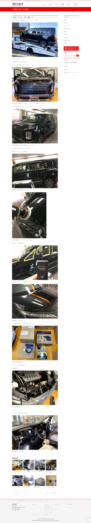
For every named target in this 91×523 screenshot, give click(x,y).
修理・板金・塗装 (48, 507)
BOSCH (66, 66)
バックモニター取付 (50, 487)
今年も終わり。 (38, 487)
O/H (65, 20)
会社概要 (70, 503)
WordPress (39, 520)
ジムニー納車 (15, 493)
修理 (66, 34)
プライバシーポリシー (39, 500)
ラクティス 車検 (15, 487)
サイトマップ (29, 500)
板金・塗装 (67, 40)
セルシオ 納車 (26, 487)
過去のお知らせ (21, 500)
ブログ (58, 503)
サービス (47, 503)
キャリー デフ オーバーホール (17, 472)
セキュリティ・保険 (48, 511)
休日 (66, 31)
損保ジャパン (67, 69)
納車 (36, 20)
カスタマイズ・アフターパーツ (50, 510)
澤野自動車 (44, 518)
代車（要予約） (68, 28)
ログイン (47, 500)
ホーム (14, 500)
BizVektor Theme (45, 520)
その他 (66, 22)
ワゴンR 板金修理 (38, 471)
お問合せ (47, 514)
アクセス (35, 514)
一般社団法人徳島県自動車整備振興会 (71, 63)
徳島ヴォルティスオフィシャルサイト (71, 73)
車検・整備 (47, 505)
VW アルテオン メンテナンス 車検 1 (51, 472)
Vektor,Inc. (52, 520)
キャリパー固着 (26, 471)
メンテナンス (67, 25)
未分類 (66, 37)
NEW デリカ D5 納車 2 (52, 493)
